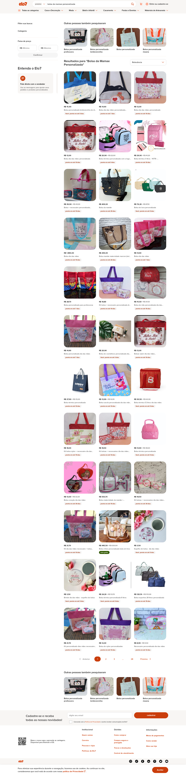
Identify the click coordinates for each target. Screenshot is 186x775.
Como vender (151, 741)
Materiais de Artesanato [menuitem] (156, 10)
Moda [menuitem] (73, 10)
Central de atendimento (124, 753)
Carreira (85, 740)
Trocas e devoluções (122, 748)
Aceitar (160, 769)
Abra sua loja (151, 746)
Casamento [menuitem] (109, 10)
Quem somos (87, 735)
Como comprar (120, 735)
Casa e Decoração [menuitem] (54, 10)
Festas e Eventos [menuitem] (130, 10)
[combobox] (39, 4)
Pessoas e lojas (88, 745)
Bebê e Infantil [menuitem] (90, 10)
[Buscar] (89, 4)
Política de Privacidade (93, 722)
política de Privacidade (74, 771)
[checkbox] (70, 721)
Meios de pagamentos (155, 735)
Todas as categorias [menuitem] (30, 10)
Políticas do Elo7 (89, 751)
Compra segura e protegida (121, 741)
